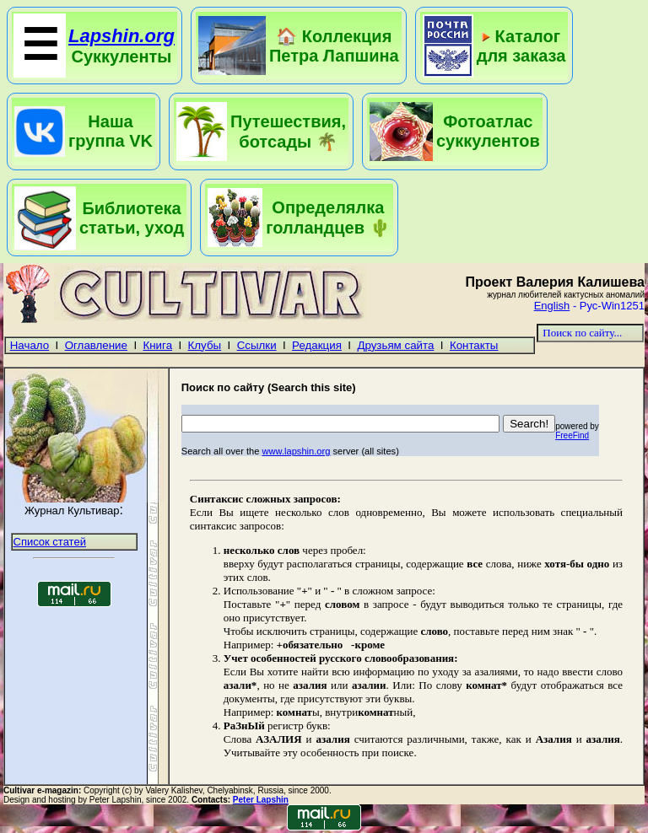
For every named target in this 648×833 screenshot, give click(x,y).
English (552, 305)
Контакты (474, 345)
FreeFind (572, 435)
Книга (158, 345)
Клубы (205, 345)
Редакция (317, 345)
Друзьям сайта (395, 345)
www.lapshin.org (296, 451)
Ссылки (257, 345)
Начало (29, 345)
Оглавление (96, 345)
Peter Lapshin (261, 799)
